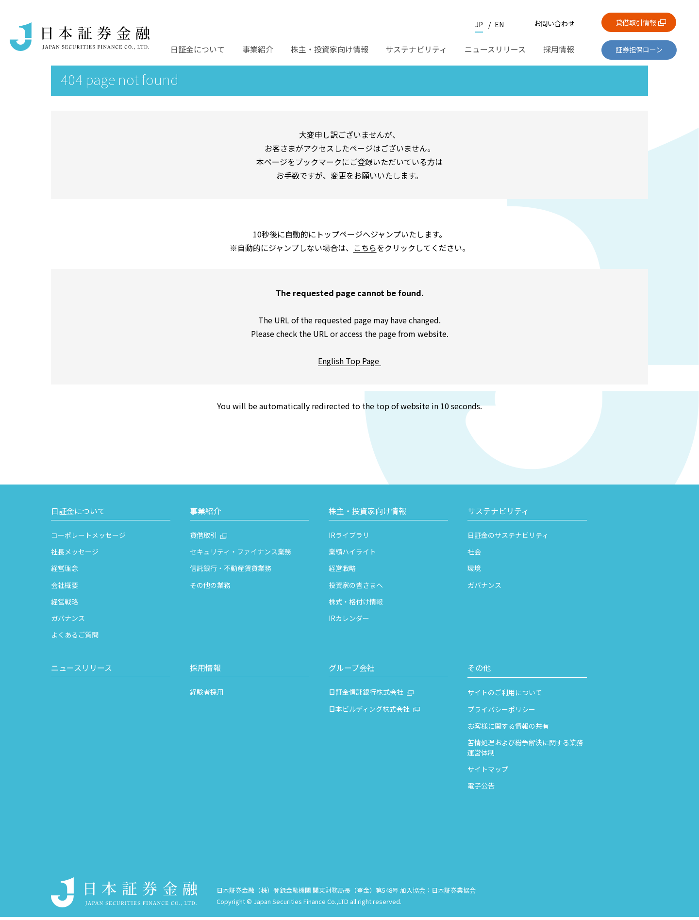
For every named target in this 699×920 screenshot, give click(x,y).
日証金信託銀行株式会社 (366, 695)
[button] (110, 515)
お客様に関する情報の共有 (508, 729)
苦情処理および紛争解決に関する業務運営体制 (525, 750)
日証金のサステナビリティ (508, 538)
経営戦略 (64, 604)
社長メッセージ (75, 554)
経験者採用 (207, 695)
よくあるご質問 (75, 637)
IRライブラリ (349, 538)
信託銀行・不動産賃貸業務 (230, 571)
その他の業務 (210, 588)
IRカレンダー (349, 621)
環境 (474, 571)
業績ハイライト (352, 554)
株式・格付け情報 (356, 604)
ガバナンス (68, 621)
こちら (365, 250)
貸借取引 (203, 538)
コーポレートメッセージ (88, 538)
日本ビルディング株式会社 (369, 712)
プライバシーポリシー (501, 712)
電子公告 (481, 788)
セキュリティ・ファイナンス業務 (240, 554)
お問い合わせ (554, 23)
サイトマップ (487, 772)
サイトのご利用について (504, 695)
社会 (474, 554)
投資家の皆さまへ (356, 588)
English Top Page (349, 363)
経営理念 (64, 571)
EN (499, 24)
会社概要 (64, 588)
